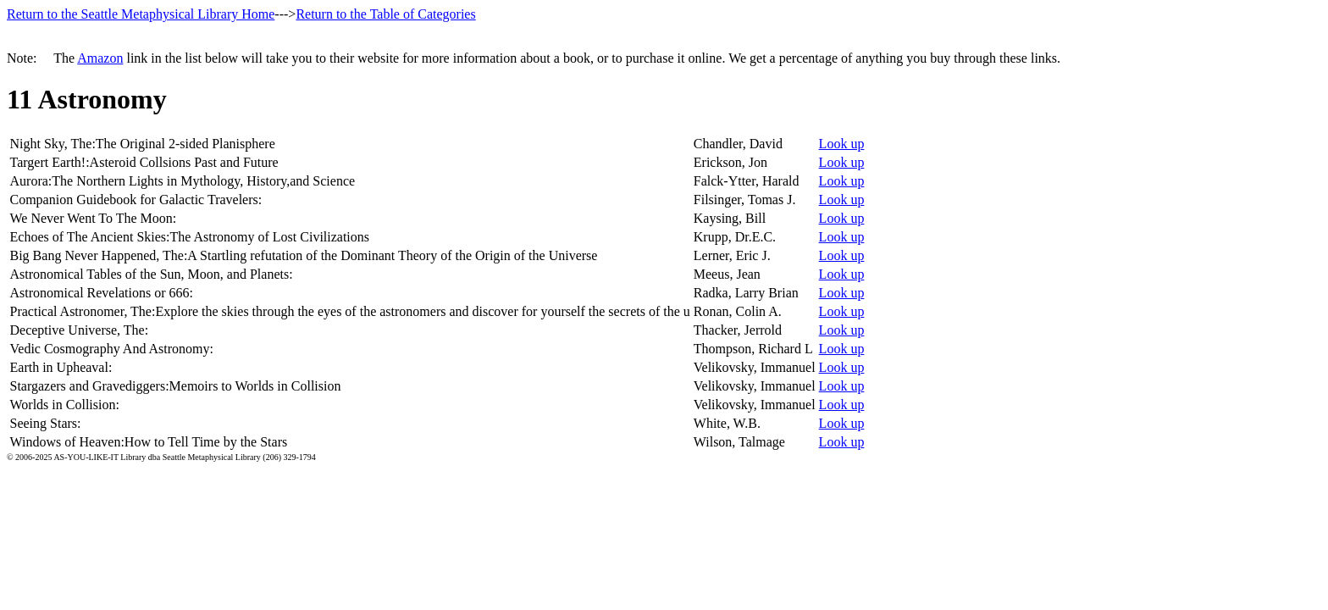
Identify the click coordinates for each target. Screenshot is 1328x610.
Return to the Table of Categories (385, 14)
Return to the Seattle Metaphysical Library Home (140, 14)
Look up (842, 143)
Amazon (100, 58)
